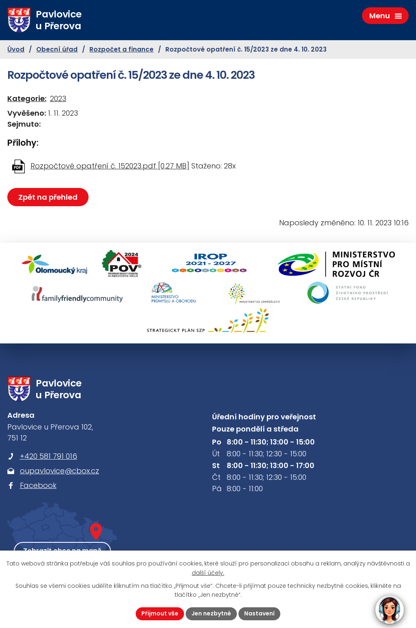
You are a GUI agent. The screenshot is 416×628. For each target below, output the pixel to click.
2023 (58, 98)
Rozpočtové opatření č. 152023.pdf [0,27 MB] (109, 166)
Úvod (15, 49)
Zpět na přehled (48, 197)
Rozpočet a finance (121, 49)
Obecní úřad (57, 49)
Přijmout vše (159, 613)
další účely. (208, 573)
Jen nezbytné (211, 613)
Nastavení (259, 613)
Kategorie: (26, 98)
